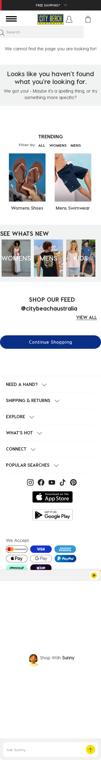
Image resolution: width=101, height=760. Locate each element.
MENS (76, 145)
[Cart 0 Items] (88, 19)
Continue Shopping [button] (50, 341)
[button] (69, 19)
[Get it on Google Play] (52, 515)
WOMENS (58, 145)
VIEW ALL (86, 317)
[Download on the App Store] (52, 497)
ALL (41, 145)
